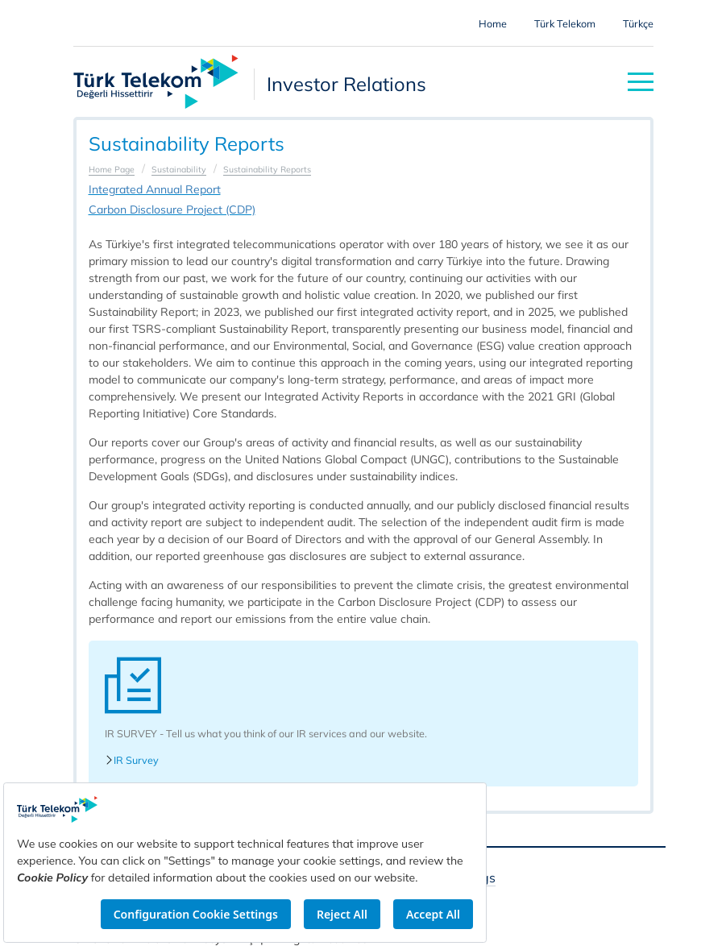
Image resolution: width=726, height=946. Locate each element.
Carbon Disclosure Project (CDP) (172, 209)
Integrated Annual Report (155, 189)
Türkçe (638, 23)
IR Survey (132, 760)
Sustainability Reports (267, 169)
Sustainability (178, 169)
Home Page (112, 169)
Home (493, 23)
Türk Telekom (564, 23)
